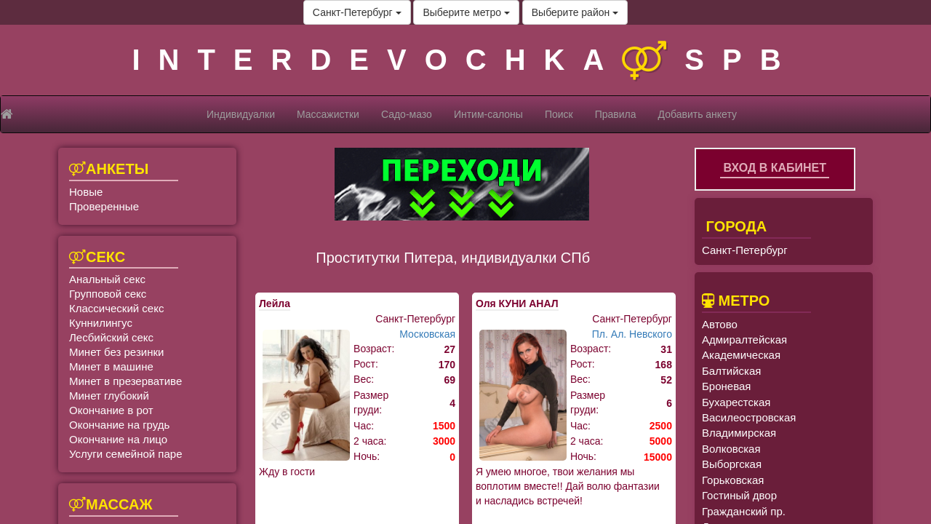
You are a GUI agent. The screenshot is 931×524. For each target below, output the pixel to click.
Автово (720, 324)
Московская (427, 334)
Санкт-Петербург (357, 12)
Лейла (274, 303)
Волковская (731, 448)
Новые (86, 192)
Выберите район (575, 12)
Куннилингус (100, 323)
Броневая (726, 386)
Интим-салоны (488, 114)
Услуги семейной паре (126, 454)
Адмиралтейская (744, 339)
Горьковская (733, 480)
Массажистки (328, 114)
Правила (615, 114)
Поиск (559, 114)
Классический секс (116, 308)
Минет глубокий (109, 395)
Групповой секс (107, 293)
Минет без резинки (116, 352)
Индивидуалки (241, 114)
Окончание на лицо (118, 439)
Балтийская (731, 371)
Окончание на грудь (119, 424)
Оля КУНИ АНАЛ (517, 303)
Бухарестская (736, 402)
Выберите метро (466, 12)
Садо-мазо (406, 114)
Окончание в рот (111, 410)
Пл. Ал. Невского (632, 334)
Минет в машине (111, 366)
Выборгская (732, 464)
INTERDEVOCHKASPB (465, 60)
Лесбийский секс (111, 337)
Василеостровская (749, 417)
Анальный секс (107, 279)
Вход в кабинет (774, 168)
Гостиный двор (739, 495)
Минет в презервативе (125, 381)
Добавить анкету (697, 114)
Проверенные (104, 206)
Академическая (741, 355)
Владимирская (739, 432)
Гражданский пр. (744, 511)
